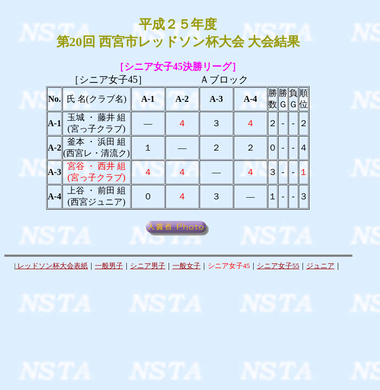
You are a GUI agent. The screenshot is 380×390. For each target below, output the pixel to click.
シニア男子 (147, 266)
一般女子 (186, 266)
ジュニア (320, 266)
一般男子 (109, 266)
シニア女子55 (278, 266)
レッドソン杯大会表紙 (52, 266)
